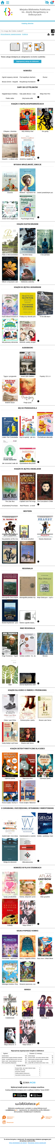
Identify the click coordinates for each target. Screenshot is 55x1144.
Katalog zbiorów (27, 23)
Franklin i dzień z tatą (20, 1069)
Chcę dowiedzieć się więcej (18, 1143)
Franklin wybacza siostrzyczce (22, 1073)
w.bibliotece (11, 1110)
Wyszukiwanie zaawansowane (11, 34)
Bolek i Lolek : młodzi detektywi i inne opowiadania (14, 1061)
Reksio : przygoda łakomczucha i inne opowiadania (14, 1059)
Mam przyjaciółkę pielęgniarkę (9, 1062)
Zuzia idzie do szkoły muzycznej (22, 1075)
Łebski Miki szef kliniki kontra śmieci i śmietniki (39, 1062)
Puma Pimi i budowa (20, 1071)
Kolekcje (25, 34)
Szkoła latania (5, 1055)
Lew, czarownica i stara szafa (35, 1061)
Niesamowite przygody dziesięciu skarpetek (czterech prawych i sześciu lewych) (21, 1057)
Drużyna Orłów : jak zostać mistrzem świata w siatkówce (41, 1057)
